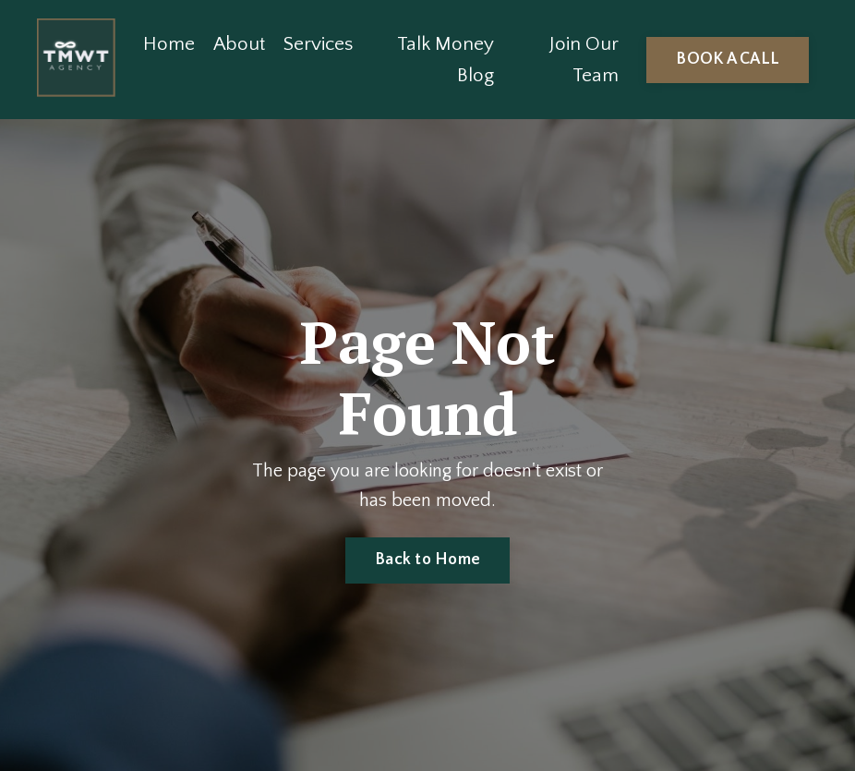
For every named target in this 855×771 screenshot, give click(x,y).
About (239, 43)
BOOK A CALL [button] (727, 59)
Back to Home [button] (427, 559)
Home (169, 43)
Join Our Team (584, 59)
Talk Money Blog (445, 59)
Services (318, 43)
